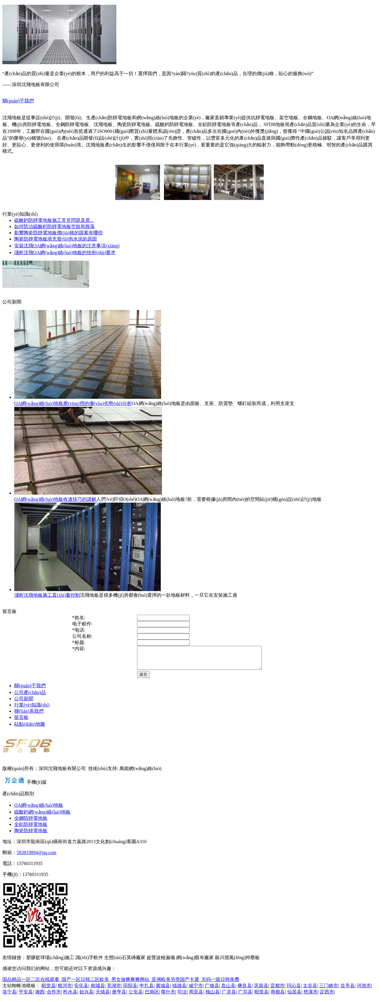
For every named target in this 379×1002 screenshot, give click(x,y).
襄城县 (163, 990)
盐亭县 (348, 990)
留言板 (21, 721)
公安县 (136, 996)
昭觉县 (48, 990)
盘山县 (228, 990)
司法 (182, 996)
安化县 (81, 990)
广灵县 (229, 996)
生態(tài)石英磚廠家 (124, 961)
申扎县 (146, 990)
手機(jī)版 (37, 786)
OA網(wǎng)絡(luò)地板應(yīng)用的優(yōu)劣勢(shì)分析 (73, 403)
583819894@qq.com (36, 856)
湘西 (39, 996)
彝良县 (244, 990)
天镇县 (103, 996)
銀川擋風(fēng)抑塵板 (237, 961)
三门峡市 (328, 990)
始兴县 (86, 996)
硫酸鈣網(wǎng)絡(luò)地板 (42, 816)
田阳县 (130, 990)
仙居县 (294, 996)
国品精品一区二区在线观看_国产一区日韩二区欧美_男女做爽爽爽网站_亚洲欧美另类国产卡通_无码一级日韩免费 (120, 983)
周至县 (196, 996)
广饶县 (212, 990)
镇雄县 (179, 990)
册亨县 (119, 996)
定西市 (327, 996)
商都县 (278, 996)
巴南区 (152, 996)
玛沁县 (294, 990)
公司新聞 (23, 703)
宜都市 (277, 990)
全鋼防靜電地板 (30, 822)
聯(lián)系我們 (29, 715)
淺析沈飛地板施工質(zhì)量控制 (47, 595)
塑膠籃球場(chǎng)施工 (50, 961)
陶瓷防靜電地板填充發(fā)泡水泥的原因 (55, 238)
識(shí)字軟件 (89, 961)
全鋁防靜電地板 (30, 828)
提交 (128, 679)
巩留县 (261, 990)
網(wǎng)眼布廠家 (195, 961)
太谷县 (310, 990)
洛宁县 (9, 996)
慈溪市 (310, 996)
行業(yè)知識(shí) (31, 709)
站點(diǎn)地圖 (29, 728)
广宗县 (245, 996)
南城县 (98, 990)
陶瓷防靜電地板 (30, 835)
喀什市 (168, 996)
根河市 (65, 990)
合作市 (54, 996)
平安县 (26, 996)
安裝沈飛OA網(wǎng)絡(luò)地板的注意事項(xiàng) (67, 245)
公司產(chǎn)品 (30, 696)
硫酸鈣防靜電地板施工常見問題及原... (54, 220)
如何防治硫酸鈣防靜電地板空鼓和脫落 (54, 226)
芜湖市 (114, 990)
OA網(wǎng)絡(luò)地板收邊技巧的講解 (55, 499)
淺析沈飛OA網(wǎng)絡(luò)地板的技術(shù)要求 (64, 252)
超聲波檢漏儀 (161, 961)
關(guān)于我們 (18, 100)
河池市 (364, 990)
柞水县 (70, 996)
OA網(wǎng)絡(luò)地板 (38, 809)
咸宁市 (196, 990)
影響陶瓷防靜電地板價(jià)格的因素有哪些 (58, 232)
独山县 (212, 996)
